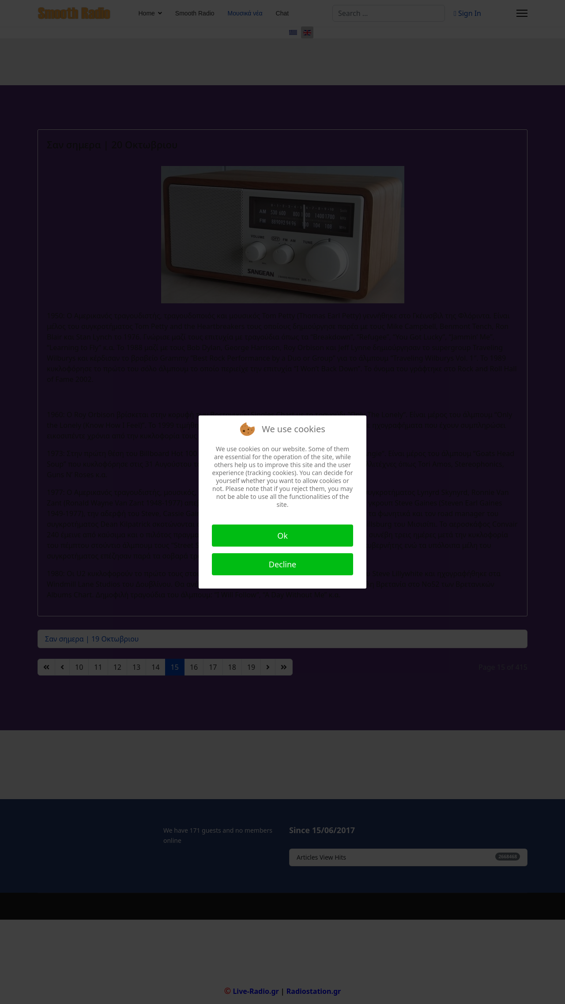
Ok (282, 535)
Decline (283, 564)
